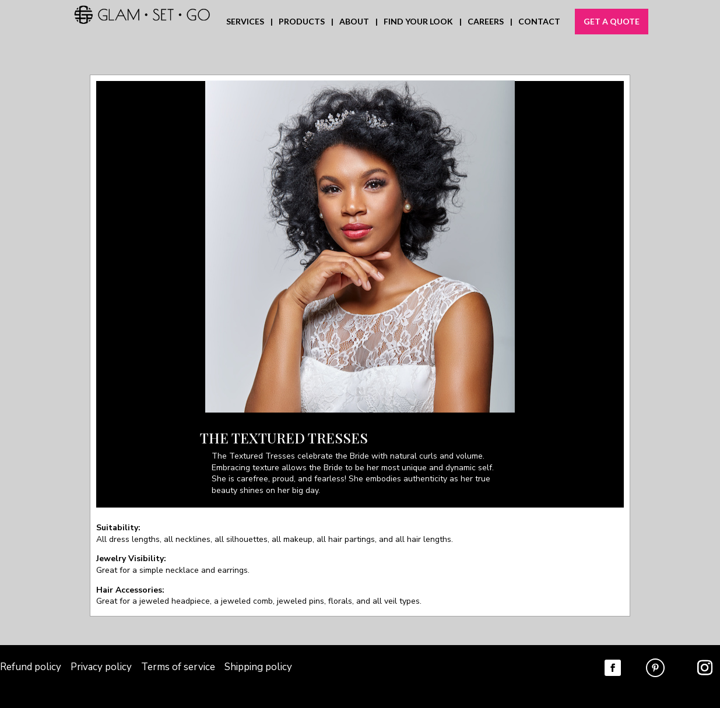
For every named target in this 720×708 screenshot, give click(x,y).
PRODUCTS (302, 21)
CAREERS (486, 21)
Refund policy (30, 667)
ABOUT (354, 21)
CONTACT (539, 21)
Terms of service (178, 667)
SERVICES (245, 21)
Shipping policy (258, 667)
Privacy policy (102, 667)
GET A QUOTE (612, 21)
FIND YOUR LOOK (418, 21)
